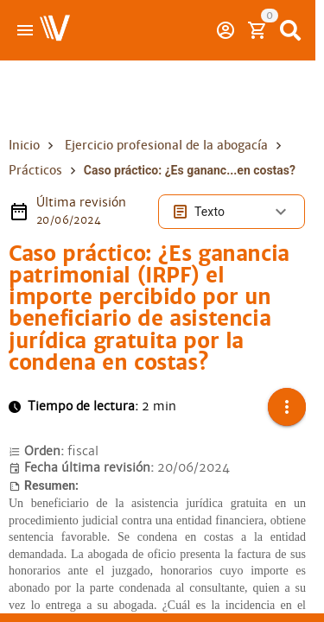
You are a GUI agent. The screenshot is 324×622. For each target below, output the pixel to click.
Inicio (24, 145)
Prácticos (35, 170)
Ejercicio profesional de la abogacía (166, 145)
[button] (287, 407)
